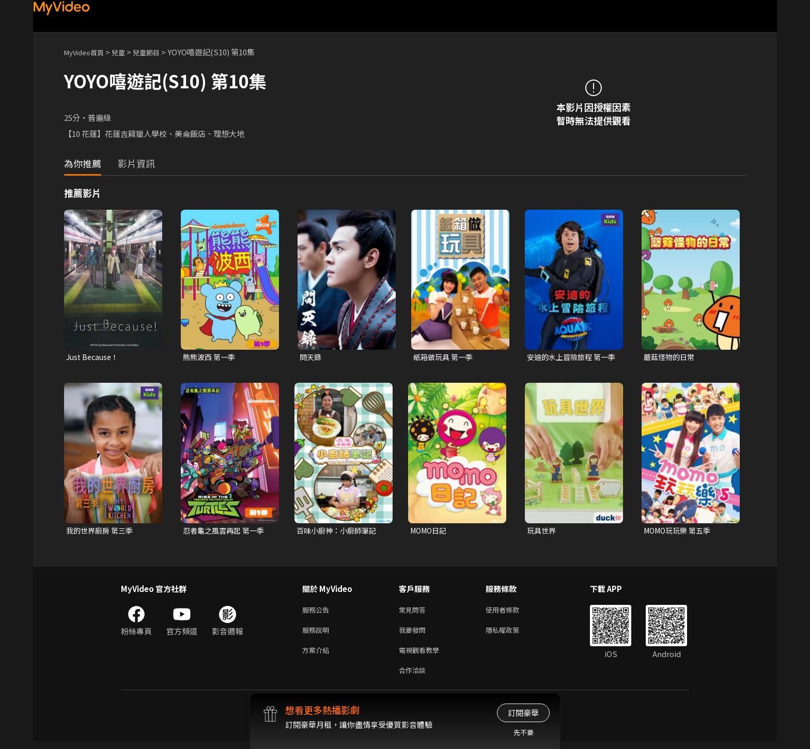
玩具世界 (542, 531)
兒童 (126, 51)
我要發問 (414, 634)
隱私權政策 (511, 634)
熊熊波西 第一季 (211, 357)
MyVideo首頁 (87, 51)
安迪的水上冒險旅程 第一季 (570, 357)
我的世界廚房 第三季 (101, 531)
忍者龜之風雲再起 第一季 (226, 531)
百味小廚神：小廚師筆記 (339, 531)
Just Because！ (94, 357)
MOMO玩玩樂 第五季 (680, 531)
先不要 (523, 732)
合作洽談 (414, 677)
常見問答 (414, 612)
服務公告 (317, 612)
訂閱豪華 (523, 712)
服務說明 (317, 634)
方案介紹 (317, 655)
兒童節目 (157, 51)
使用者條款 (511, 612)
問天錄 (311, 357)
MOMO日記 (430, 531)
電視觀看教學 (422, 655)
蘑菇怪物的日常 (671, 357)
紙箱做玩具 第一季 (445, 357)
